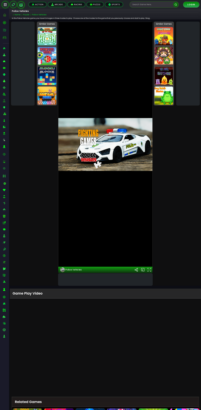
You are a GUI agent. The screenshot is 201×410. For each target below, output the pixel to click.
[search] (175, 4)
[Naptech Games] (13, 4)
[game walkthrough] (21, 5)
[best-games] (6, 22)
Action (37, 4)
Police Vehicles (71, 263)
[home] (6, 15)
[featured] (6, 30)
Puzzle (95, 4)
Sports (114, 4)
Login (191, 4)
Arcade (57, 4)
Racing (76, 4)
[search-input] (152, 4)
